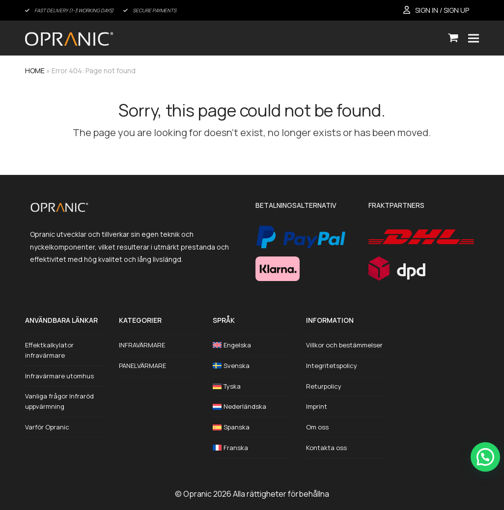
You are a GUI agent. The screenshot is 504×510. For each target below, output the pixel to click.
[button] (453, 38)
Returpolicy (323, 386)
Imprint (316, 406)
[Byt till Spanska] (252, 427)
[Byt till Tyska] (252, 386)
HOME (35, 70)
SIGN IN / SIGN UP (442, 10)
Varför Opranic (47, 427)
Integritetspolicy (331, 365)
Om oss (317, 427)
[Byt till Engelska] (252, 345)
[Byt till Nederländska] (252, 406)
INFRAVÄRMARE (142, 344)
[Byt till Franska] (252, 448)
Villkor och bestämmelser (344, 344)
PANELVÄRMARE (142, 365)
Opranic (197, 493)
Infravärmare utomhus (59, 375)
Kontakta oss (326, 447)
